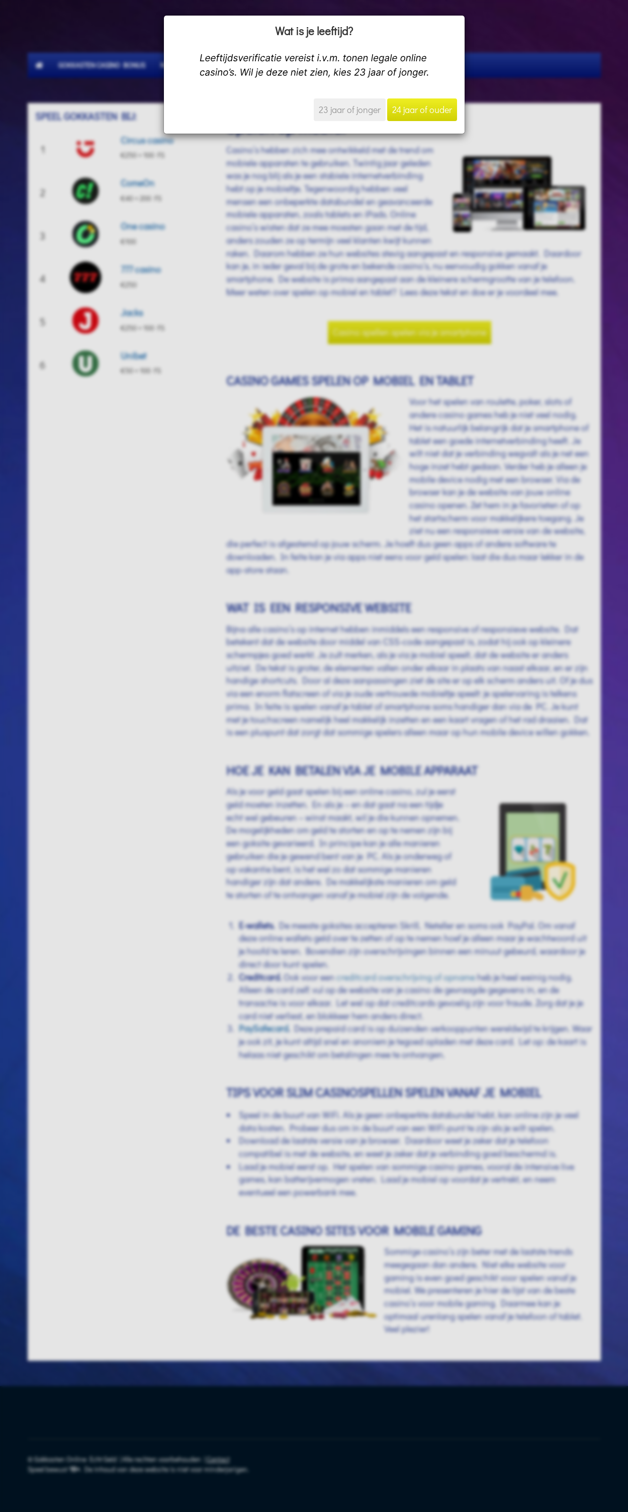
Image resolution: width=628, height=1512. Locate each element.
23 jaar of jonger (350, 109)
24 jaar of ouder (422, 109)
